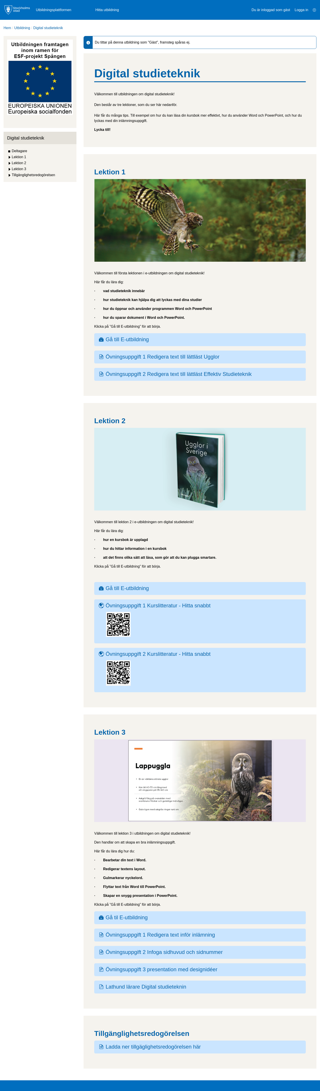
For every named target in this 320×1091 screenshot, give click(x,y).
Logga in (301, 10)
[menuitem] (314, 10)
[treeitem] (40, 151)
